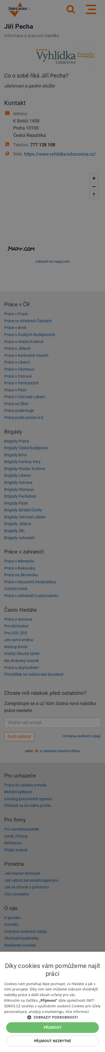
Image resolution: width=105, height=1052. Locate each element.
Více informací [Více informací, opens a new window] (77, 1011)
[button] (52, 1017)
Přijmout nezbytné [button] (52, 1041)
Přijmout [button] (53, 1027)
